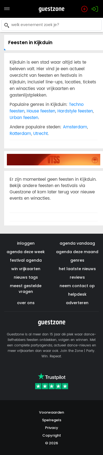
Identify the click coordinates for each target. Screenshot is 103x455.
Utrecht (40, 133)
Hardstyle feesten (75, 111)
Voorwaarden (51, 412)
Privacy (51, 427)
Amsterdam (75, 127)
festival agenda (26, 260)
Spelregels (51, 420)
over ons (26, 303)
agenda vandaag (77, 243)
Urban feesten (24, 117)
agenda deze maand (77, 252)
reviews (77, 277)
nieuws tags (26, 277)
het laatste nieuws (77, 269)
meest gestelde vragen (25, 288)
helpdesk (77, 294)
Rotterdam (20, 133)
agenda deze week (26, 252)
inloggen (26, 243)
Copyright (51, 435)
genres (77, 260)
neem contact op (77, 286)
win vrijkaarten (25, 269)
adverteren (77, 303)
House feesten (41, 111)
